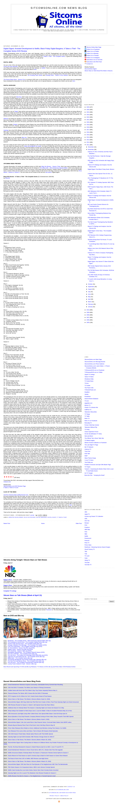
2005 (88, 322)
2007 (88, 317)
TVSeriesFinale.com (90, 390)
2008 (88, 315)
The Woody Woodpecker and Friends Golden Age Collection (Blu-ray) (27, 659)
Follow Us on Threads (92, 55)
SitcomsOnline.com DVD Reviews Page (15, 486)
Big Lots (24, 137)
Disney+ (87, 523)
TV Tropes (87, 467)
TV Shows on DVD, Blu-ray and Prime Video (49, 666)
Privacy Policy (54, 795)
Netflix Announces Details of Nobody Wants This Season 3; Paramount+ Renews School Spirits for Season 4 (38, 752)
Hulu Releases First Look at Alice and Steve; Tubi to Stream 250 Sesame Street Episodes (33, 731)
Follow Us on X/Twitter (92, 51)
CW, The (87, 520)
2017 (88, 129)
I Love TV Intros (89, 460)
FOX (86, 525)
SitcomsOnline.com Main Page (93, 359)
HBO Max (87, 529)
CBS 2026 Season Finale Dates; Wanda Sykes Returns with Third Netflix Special (30, 734)
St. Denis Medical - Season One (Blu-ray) (19, 648)
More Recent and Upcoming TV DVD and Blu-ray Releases (20, 666)
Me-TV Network (89, 447)
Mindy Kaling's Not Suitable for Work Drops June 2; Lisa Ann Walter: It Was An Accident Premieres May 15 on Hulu (40, 710)
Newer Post (7, 523)
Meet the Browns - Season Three (50, 166)
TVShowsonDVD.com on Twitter (93, 372)
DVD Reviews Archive (69, 666)
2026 (88, 107)
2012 (88, 142)
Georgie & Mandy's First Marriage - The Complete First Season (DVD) (27, 645)
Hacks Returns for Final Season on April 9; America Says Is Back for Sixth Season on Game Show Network (38, 755)
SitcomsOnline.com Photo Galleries (94, 364)
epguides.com (88, 403)
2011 (88, 144)
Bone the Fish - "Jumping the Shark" (95, 475)
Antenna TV (88, 449)
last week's (49, 172)
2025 (88, 109)
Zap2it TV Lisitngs (90, 374)
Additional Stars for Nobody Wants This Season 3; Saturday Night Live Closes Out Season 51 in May (36, 708)
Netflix (43, 68)
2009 (88, 312)
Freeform (87, 527)
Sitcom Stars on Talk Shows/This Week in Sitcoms (99, 70)
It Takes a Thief (62, 517)
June (89, 294)
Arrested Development (15, 517)
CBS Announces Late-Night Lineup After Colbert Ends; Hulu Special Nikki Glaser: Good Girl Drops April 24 (37, 713)
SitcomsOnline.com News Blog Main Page (62, 792)
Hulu (70, 505)
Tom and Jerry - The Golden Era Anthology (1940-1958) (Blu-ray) (26, 655)
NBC (86, 534)
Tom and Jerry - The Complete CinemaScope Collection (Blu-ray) (26, 662)
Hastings (6, 130)
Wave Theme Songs (90, 458)
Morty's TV (88, 405)
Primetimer (88, 396)
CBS (86, 518)
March (90, 301)
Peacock (87, 540)
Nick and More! (89, 436)
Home (43, 523)
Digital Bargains (41, 517)
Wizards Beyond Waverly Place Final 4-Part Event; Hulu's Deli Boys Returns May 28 (31, 725)
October (90, 284)
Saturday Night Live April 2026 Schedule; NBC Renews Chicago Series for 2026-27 (31, 736)
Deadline (87, 392)
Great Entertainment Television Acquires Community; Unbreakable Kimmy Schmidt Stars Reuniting (35, 684)
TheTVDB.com (89, 462)
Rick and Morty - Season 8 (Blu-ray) (18, 651)
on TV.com (11, 487)
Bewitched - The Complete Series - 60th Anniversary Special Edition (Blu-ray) (29, 640)
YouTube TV (88, 564)
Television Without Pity (91, 427)
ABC (86, 512)
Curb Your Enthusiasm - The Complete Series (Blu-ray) (23, 646)
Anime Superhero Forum (91, 431)
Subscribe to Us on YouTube (94, 59)
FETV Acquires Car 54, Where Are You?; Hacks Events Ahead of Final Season (30, 696)
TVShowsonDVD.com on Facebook (94, 370)
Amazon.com (7, 482)
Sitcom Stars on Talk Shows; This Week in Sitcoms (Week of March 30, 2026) (29, 739)
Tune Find (87, 451)
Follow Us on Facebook (93, 49)
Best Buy (19, 97)
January (90, 306)
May (89, 296)
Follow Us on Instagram (93, 57)
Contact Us (89, 64)
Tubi (86, 553)
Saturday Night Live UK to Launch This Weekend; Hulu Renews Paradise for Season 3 (32, 773)
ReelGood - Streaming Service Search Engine (97, 547)
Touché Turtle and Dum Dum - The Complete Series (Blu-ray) (25, 643)
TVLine (87, 383)
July (89, 291)
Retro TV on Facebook (91, 420)
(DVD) (40, 646)
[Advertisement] (59, 39)
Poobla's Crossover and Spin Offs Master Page (98, 464)
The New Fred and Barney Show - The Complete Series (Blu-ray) (26, 661)
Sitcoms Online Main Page (93, 47)
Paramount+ (88, 538)
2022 (88, 117)
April (89, 299)
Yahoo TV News (89, 376)
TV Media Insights (90, 440)
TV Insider (87, 385)
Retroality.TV (88, 423)
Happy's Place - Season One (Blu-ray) (18, 649)
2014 (88, 137)
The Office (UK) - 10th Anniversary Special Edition (54, 168)
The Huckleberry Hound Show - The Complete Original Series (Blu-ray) (27, 642)
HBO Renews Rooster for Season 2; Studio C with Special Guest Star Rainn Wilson (31, 705)
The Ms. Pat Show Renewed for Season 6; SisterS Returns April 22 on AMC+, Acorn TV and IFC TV (35, 747)
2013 (88, 139)
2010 (88, 310)
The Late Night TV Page (91, 445)
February (90, 304)
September (91, 286)
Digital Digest (51, 517)
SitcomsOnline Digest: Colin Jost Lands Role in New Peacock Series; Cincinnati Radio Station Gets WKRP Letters (39, 722)
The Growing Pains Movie (34, 75)
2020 (88, 122)
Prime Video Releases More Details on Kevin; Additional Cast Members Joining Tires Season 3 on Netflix (37, 728)
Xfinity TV (87, 560)
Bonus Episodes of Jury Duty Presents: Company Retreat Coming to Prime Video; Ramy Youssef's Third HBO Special (40, 716)
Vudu (86, 558)
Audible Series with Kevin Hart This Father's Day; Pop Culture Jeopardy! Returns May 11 (32, 690)
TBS (86, 551)
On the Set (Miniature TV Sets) (93, 434)
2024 (88, 112)
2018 (88, 127)
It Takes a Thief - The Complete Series (54, 56)
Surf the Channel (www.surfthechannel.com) (16, 495)
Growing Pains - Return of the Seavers (56, 75)
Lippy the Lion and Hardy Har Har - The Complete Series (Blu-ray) (26, 656)
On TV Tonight (89, 473)
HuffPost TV (88, 409)
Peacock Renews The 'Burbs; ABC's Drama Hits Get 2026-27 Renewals (28, 693)
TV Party (87, 429)
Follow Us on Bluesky (92, 53)
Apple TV (87, 514)
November (91, 149)
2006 (88, 320)
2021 (88, 119)
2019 (88, 124)
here (35, 69)
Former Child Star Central (92, 425)
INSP (86, 456)
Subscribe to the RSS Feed (94, 61)
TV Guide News (89, 381)
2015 (88, 134)
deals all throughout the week (32, 146)
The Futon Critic (89, 387)
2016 (88, 132)
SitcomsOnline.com (62, 789)
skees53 (7, 178)
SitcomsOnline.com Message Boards (95, 361)
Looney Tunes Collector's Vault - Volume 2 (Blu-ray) (22, 664)
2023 (88, 114)
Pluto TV (87, 542)
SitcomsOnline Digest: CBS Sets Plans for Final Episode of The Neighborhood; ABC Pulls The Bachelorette (38, 764)
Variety (86, 394)
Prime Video (88, 545)
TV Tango (87, 414)
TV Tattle (87, 416)
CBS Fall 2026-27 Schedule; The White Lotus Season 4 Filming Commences (29, 687)
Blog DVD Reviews (29, 517)
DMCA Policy (64, 795)
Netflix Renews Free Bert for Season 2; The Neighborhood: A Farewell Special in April (32, 776)
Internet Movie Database (91, 398)
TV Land (87, 556)
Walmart (6, 118)
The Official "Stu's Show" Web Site (94, 438)
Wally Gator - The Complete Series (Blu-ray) (20, 658)
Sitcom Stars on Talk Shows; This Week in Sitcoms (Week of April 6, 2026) (28, 719)
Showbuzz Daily (89, 379)
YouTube (87, 562)
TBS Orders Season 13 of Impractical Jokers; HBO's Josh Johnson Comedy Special (31, 767)
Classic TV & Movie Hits (91, 407)
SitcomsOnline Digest (91, 69)
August (90, 289)
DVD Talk (87, 453)
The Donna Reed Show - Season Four (14, 79)
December (91, 147)
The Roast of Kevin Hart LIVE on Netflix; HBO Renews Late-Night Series (28, 758)
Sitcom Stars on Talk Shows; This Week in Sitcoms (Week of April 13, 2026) (29, 699)
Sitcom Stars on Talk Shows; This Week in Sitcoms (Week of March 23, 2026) (29, 761)
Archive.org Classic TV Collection (94, 516)
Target (16, 111)
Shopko (15, 124)
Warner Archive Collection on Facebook (96, 442)
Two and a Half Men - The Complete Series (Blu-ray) (22, 653)
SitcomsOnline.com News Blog (59, 7)
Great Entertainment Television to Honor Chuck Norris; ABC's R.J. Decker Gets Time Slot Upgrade (35, 750)
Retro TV (87, 418)
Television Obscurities (91, 412)
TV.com (87, 401)
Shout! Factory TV (90, 549)
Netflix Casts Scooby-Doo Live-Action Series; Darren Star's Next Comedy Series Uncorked (33, 770)
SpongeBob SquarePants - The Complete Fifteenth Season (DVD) (26, 652)
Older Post (79, 523)
